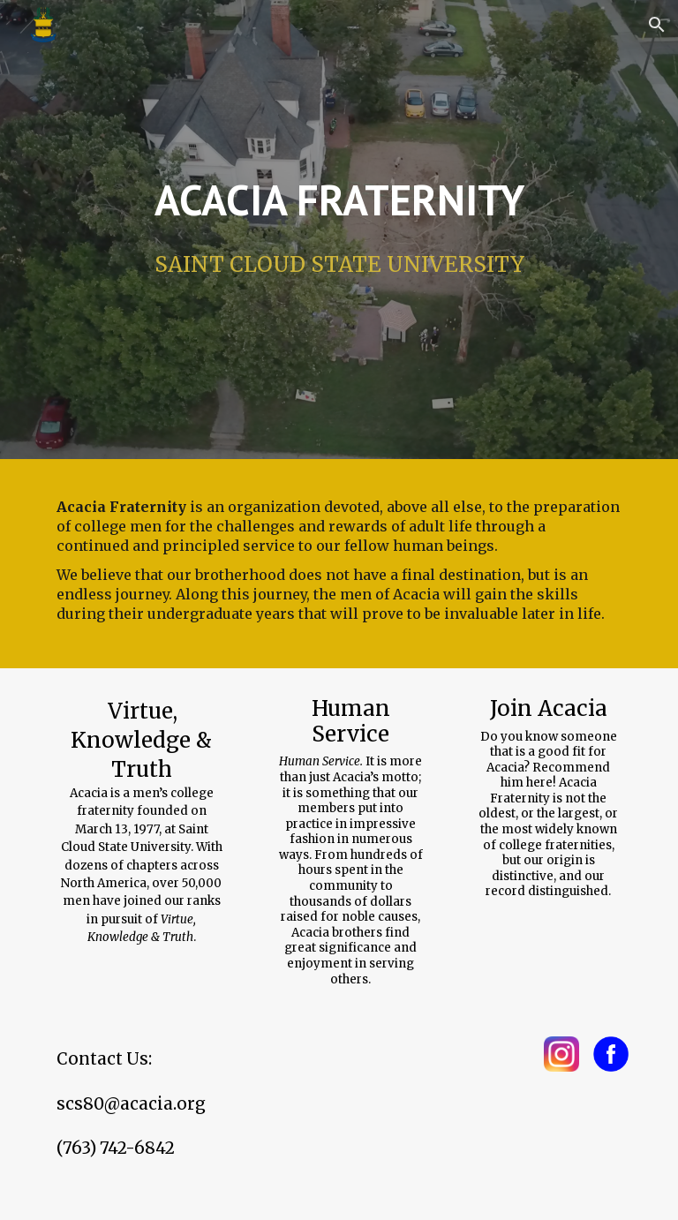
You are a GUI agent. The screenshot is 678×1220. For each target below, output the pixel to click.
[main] (338, 200)
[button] (657, 25)
